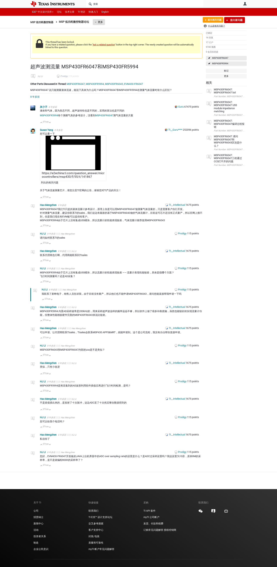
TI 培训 (81, 11)
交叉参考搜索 (95, 523)
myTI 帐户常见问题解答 (101, 549)
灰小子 (44, 106)
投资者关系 (40, 536)
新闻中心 (38, 523)
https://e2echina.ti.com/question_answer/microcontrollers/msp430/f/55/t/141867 (73, 174)
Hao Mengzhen (48, 205)
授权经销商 (170, 529)
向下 (49, 122)
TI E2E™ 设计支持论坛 (100, 517)
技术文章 (69, 11)
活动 (36, 529)
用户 (245, 4)
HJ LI (40, 76)
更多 (102, 22)
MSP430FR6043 (114, 84)
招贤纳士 (38, 517)
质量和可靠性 (96, 542)
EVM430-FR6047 (133, 84)
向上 (41, 122)
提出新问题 (236, 20)
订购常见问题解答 (153, 529)
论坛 (59, 11)
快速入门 (93, 11)
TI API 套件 (149, 510)
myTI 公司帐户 (151, 517)
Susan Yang (47, 130)
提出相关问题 (213, 20)
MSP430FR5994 (220, 63)
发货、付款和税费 (153, 523)
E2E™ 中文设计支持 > (42, 11)
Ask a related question (104, 44)
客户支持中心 (95, 529)
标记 (226, 70)
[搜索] (144, 4)
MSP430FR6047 (220, 58)
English (105, 11)
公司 (36, 510)
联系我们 (93, 510)
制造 (36, 542)
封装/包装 (93, 536)
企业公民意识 (41, 549)
